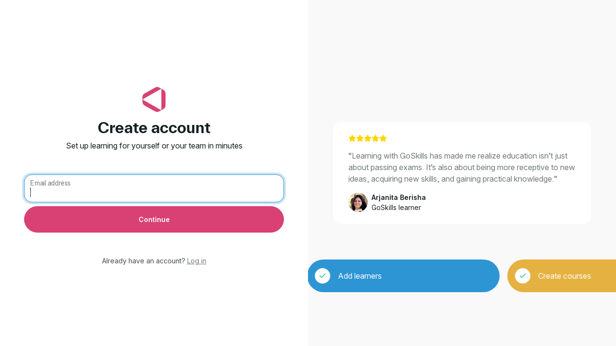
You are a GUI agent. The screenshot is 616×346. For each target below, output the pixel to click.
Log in (196, 261)
